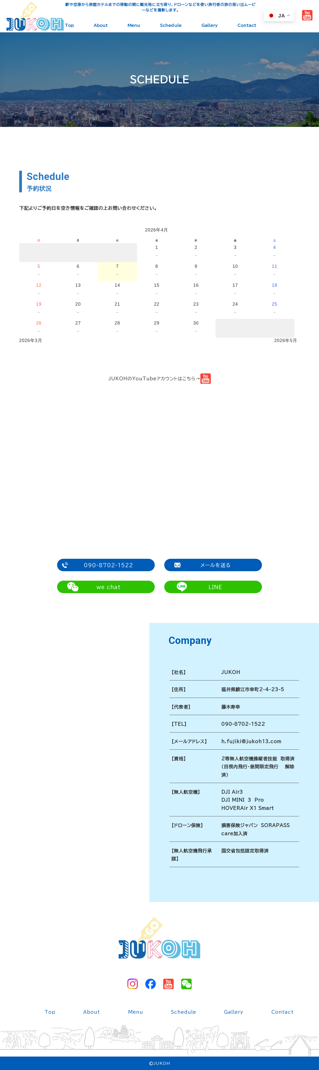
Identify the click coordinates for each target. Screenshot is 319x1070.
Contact (247, 25)
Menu (134, 25)
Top (69, 25)
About (101, 25)
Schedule (170, 25)
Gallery (209, 25)
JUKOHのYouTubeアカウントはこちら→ (159, 378)
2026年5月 (285, 340)
